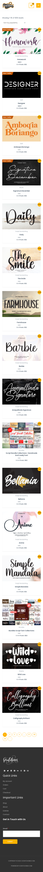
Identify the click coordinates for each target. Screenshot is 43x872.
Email (6, 829)
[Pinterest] (24, 770)
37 (29, 734)
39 (5, 739)
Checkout (6, 793)
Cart (4, 789)
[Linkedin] (11, 770)
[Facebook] (14, 770)
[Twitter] (8, 770)
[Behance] (17, 770)
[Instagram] (4, 770)
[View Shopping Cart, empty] (31, 5)
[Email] (27, 770)
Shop (5, 803)
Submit (10, 841)
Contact (6, 814)
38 (34, 734)
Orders (5, 785)
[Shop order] (14, 22)
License (6, 811)
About (5, 807)
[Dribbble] (21, 770)
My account (7, 781)
